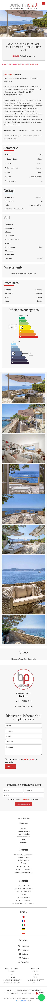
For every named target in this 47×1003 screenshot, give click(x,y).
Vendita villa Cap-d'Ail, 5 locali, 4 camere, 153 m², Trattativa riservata (22, 64)
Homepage (4, 64)
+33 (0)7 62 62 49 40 (23, 869)
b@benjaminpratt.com (25, 706)
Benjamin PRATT (23, 693)
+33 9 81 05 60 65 (23, 867)
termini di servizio (21, 1000)
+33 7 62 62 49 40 (24, 701)
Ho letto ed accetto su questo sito (25, 799)
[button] (41, 997)
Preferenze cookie (27, 993)
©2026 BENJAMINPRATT (17, 990)
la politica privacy (29, 759)
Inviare (10, 766)
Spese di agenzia (12, 993)
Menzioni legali (35, 990)
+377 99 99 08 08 (23, 898)
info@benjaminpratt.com (23, 872)
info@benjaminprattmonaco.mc (23, 903)
